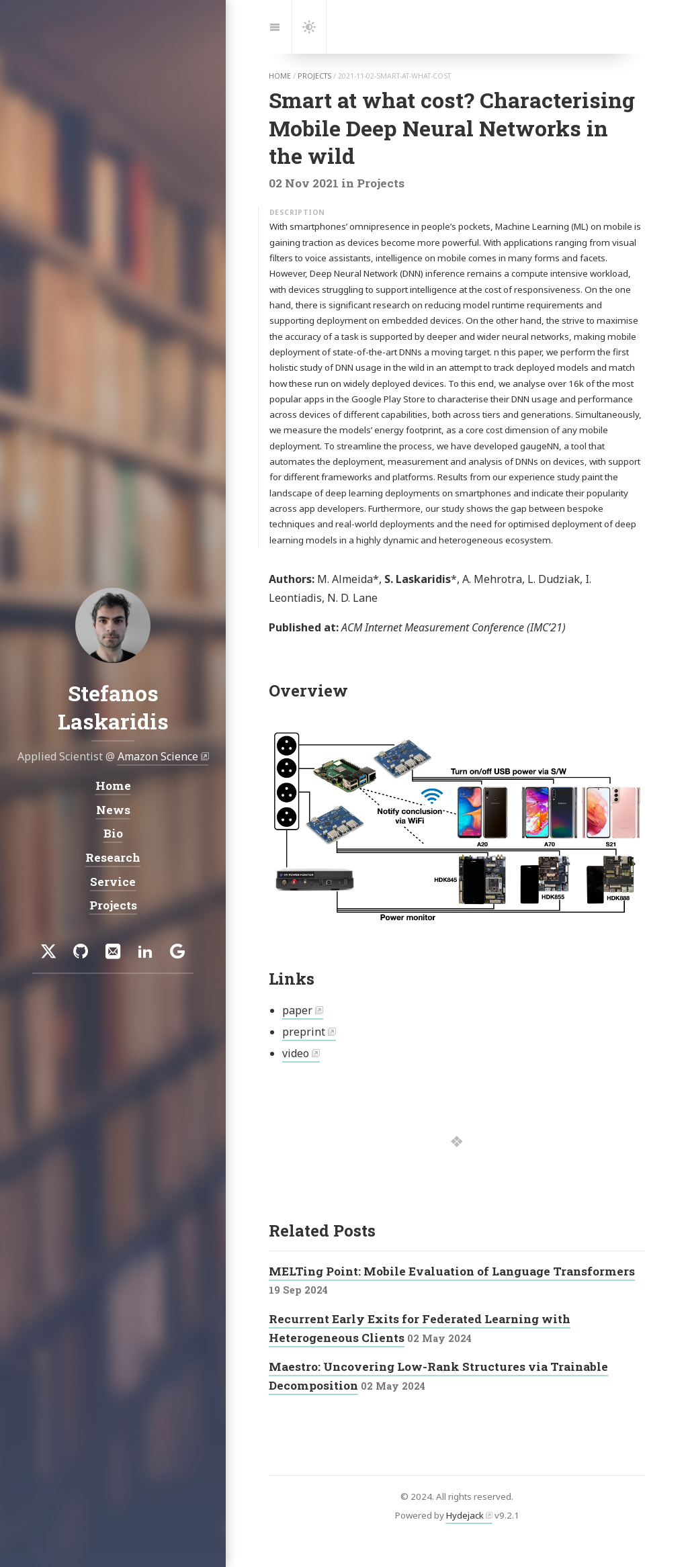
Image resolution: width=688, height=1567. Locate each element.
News (113, 809)
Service (113, 881)
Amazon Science (158, 756)
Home (113, 785)
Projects (113, 905)
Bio (113, 833)
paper (297, 1010)
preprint (303, 1031)
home (280, 76)
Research (112, 857)
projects (314, 76)
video (295, 1053)
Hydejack (465, 1515)
